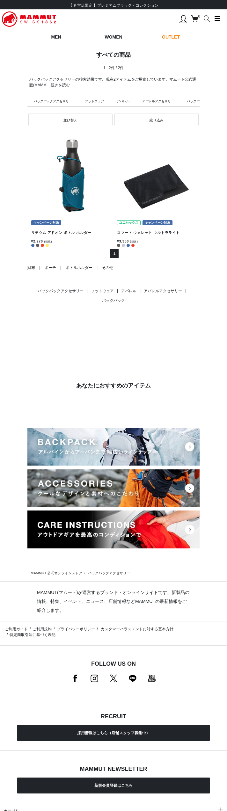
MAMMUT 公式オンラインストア (56, 573)
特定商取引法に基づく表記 (32, 635)
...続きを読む (59, 85)
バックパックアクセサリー (53, 101)
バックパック (196, 101)
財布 (31, 267)
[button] (70, 120)
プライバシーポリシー (76, 629)
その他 (107, 267)
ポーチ (50, 267)
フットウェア (94, 101)
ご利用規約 (42, 629)
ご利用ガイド (16, 629)
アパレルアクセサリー (158, 101)
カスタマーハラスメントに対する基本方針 (136, 629)
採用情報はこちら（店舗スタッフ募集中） (113, 733)
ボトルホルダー (79, 267)
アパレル (123, 101)
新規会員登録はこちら (113, 785)
